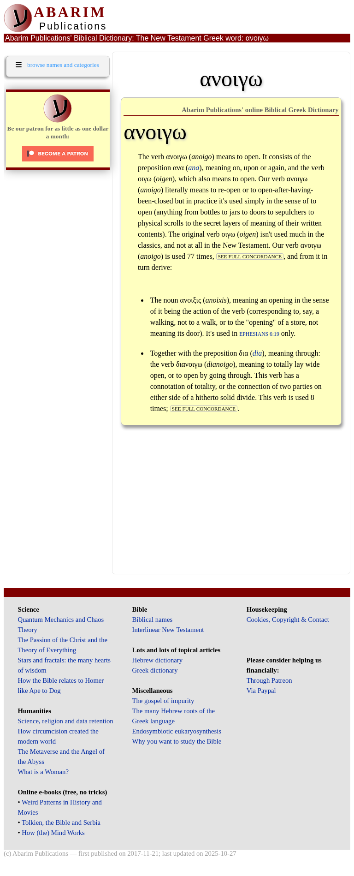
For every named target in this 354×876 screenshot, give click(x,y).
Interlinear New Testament (168, 629)
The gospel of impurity (163, 700)
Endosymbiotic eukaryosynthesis (176, 731)
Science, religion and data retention (65, 721)
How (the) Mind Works (53, 832)
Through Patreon (269, 680)
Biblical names (152, 619)
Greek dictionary (155, 670)
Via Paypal (261, 690)
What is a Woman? (43, 771)
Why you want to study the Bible (177, 741)
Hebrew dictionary (157, 660)
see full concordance (250, 256)
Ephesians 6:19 (259, 334)
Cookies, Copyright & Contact (288, 619)
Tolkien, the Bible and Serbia (61, 822)
